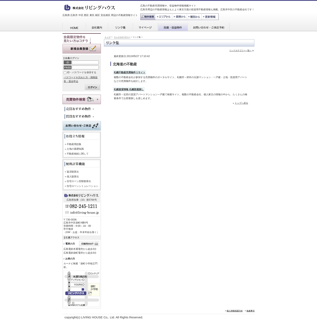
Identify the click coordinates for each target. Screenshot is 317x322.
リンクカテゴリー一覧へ (240, 50)
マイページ (145, 27)
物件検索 (147, 16)
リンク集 (120, 27)
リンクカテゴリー (122, 37)
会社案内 (97, 27)
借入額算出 (73, 176)
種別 (194, 16)
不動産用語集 (74, 144)
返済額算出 (73, 171)
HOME (74, 27)
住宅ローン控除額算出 (79, 181)
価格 (179, 16)
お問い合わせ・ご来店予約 (208, 27)
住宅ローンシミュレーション (82, 186)
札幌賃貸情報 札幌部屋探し (129, 89)
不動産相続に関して (78, 153)
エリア (163, 16)
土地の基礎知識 (75, 148)
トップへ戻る (241, 103)
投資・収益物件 (173, 27)
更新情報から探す (211, 16)
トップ (108, 37)
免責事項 (250, 311)
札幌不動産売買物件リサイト (129, 72)
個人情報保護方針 (235, 311)
